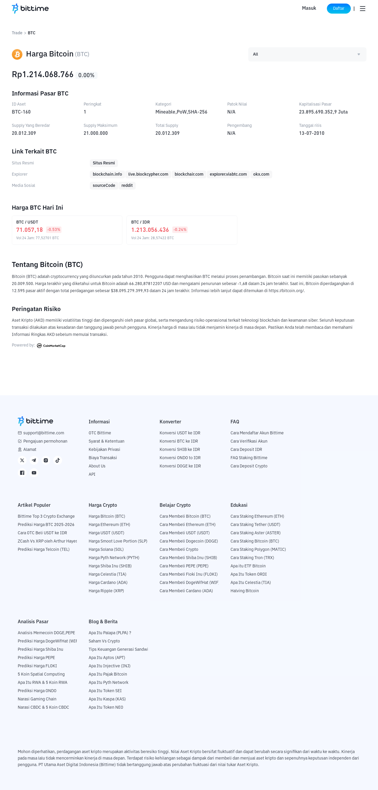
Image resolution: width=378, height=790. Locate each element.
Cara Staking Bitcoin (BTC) (255, 541)
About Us (97, 466)
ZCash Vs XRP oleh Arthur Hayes (48, 541)
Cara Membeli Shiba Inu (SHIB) (188, 558)
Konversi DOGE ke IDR (180, 466)
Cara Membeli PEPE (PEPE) (184, 566)
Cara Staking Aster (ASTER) (256, 533)
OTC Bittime (100, 433)
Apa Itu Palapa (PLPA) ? (110, 633)
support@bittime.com (43, 433)
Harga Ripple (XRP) (106, 591)
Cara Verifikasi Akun (249, 441)
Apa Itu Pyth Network (108, 682)
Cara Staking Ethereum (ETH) (257, 516)
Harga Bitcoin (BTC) (107, 516)
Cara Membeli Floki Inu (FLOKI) (189, 574)
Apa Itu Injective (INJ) (110, 666)
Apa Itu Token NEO (106, 707)
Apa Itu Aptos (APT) (107, 657)
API (92, 474)
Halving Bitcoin (245, 591)
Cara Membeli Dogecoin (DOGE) (189, 541)
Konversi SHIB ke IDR (180, 449)
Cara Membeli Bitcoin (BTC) (185, 516)
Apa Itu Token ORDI (249, 574)
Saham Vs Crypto (104, 641)
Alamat (29, 449)
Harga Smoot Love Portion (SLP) (118, 541)
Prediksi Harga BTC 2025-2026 (46, 524)
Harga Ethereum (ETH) (109, 524)
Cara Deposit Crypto (249, 466)
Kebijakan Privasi (104, 449)
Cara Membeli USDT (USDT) (185, 533)
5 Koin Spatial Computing (41, 674)
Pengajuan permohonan (45, 441)
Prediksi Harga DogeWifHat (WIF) (49, 641)
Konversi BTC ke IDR (179, 441)
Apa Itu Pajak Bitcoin (108, 674)
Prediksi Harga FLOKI (37, 666)
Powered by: (38, 345)
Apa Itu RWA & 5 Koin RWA (42, 682)
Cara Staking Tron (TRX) (252, 558)
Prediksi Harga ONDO (37, 691)
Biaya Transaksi (103, 458)
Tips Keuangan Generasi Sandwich (121, 649)
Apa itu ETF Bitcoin (248, 566)
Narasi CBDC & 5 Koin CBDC (43, 707)
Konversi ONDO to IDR (180, 458)
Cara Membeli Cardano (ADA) (186, 591)
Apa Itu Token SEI (105, 691)
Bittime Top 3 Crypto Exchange (46, 516)
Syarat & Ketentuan (106, 441)
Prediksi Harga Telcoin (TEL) (44, 549)
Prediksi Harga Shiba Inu (40, 649)
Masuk (302, 8)
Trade (17, 33)
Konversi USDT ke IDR (180, 433)
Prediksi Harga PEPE (36, 657)
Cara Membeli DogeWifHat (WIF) (190, 582)
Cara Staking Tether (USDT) (255, 524)
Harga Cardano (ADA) (108, 582)
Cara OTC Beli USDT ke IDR (42, 533)
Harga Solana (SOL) (106, 549)
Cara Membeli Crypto (179, 549)
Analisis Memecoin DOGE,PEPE (46, 633)
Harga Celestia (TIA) (107, 574)
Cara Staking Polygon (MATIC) (258, 549)
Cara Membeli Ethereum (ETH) (188, 524)
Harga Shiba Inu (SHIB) (110, 566)
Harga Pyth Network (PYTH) (114, 558)
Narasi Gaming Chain (37, 699)
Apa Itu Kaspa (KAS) (107, 699)
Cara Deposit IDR (246, 449)
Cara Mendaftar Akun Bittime (257, 433)
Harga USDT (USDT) (106, 533)
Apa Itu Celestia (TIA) (251, 582)
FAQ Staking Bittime (249, 458)
